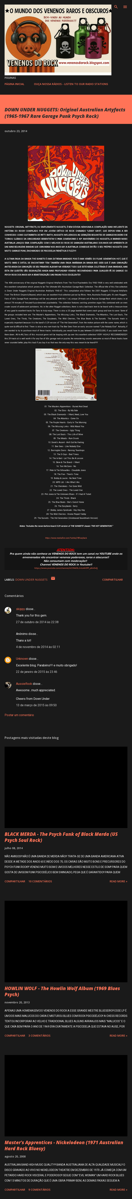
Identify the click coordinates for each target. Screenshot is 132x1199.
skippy (20, 609)
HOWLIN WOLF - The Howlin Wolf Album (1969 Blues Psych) (62, 991)
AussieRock (24, 684)
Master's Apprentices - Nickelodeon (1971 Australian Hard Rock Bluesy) (64, 1145)
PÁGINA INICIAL (14, 84)
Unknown (22, 659)
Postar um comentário (19, 715)
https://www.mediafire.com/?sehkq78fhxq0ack (66, 538)
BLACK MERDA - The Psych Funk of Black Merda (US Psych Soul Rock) (61, 837)
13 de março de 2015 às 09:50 (36, 705)
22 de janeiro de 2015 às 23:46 (36, 672)
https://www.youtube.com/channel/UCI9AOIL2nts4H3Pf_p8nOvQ (65, 568)
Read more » (118, 881)
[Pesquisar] (116, 7)
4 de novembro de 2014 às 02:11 (38, 647)
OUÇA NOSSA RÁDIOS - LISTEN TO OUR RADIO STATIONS (71, 84)
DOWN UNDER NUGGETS (31, 579)
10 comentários (40, 881)
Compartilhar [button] (112, 579)
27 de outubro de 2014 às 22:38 (37, 622)
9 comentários (39, 1189)
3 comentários (39, 1035)
